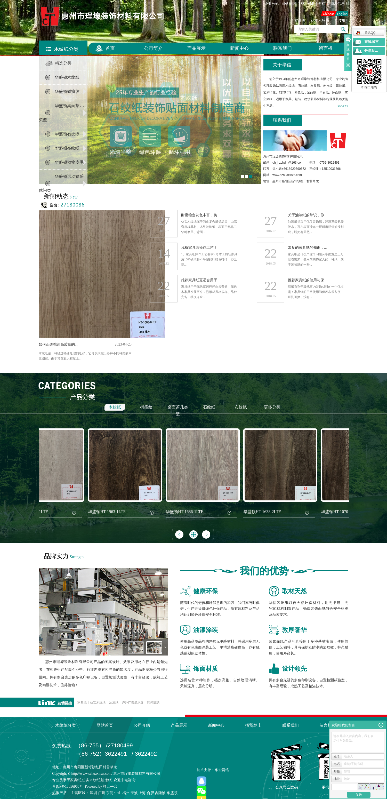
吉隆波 (160, 793)
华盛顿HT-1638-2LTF (263, 511)
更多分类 (272, 407)
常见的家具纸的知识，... (307, 248)
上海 (142, 793)
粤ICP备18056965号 (67, 786)
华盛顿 (172, 793)
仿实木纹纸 (320, 21)
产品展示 (196, 48)
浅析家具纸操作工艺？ (199, 248)
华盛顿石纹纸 (67, 134)
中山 (118, 793)
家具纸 (299, 21)
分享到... (371, 51)
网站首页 (104, 725)
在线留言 (371, 42)
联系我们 (282, 48)
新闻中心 (239, 48)
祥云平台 (110, 786)
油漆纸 (340, 21)
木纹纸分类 (65, 725)
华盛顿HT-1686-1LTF (185, 511)
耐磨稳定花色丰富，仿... (200, 215)
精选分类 (63, 63)
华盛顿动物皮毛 (69, 162)
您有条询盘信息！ (333, 4)
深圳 (93, 793)
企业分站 (271, 4)
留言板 (326, 48)
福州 (126, 793)
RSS (301, 4)
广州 (101, 793)
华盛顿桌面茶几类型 (61, 112)
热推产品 (59, 793)
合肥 (150, 793)
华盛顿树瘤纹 (67, 91)
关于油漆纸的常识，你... (307, 215)
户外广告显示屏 (132, 702)
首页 (110, 48)
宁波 (134, 793)
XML (311, 4)
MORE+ (343, 106)
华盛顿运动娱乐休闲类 (61, 183)
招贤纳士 (253, 725)
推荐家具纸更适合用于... (200, 280)
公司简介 (153, 48)
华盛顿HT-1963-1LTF (107, 511)
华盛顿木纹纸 (67, 77)
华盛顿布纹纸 (67, 148)
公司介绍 (142, 725)
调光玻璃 (153, 702)
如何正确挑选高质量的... (58, 344)
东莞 (109, 793)
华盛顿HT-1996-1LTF (30, 511)
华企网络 (222, 770)
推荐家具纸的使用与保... (307, 280)
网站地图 (288, 4)
